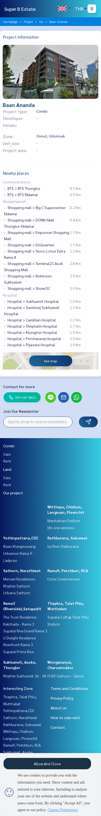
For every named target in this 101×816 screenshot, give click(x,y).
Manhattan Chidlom (63, 520)
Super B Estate (20, 9)
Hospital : (11, 295)
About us (59, 707)
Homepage (10, 21)
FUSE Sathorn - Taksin (65, 675)
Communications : (17, 181)
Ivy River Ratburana (63, 546)
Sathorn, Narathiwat (22, 570)
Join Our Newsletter (21, 411)
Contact (58, 727)
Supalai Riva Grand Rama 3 (25, 630)
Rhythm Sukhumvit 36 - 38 (24, 675)
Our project (13, 492)
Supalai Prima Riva (18, 651)
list (41, 21)
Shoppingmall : (15, 201)
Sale (7, 454)
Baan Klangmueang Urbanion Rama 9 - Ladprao (19, 553)
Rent (7, 460)
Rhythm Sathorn (16, 585)
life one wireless (61, 527)
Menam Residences (19, 578)
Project (28, 21)
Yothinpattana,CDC (21, 537)
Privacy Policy (62, 698)
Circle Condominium (63, 578)
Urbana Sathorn (16, 592)
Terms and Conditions (69, 688)
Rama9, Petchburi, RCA (67, 570)
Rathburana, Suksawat (67, 537)
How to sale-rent (65, 717)
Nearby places (16, 173)
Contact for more (19, 386)
